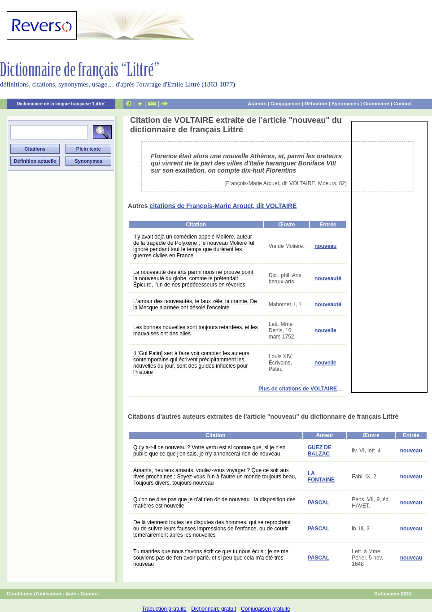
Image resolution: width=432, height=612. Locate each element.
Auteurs (257, 103)
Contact (402, 103)
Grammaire (376, 103)
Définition (316, 103)
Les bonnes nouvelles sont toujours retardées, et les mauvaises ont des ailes (195, 330)
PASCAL (318, 502)
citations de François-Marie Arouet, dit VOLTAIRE (223, 205)
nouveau (325, 246)
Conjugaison (286, 103)
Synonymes (345, 103)
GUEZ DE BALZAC (320, 450)
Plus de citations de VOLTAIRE (297, 389)
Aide (70, 593)
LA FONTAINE (321, 476)
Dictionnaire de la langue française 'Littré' (61, 103)
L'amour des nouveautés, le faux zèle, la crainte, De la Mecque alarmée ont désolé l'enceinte (195, 304)
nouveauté (327, 278)
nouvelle (325, 330)
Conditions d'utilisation (34, 593)
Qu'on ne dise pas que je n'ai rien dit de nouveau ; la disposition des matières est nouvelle (214, 502)
